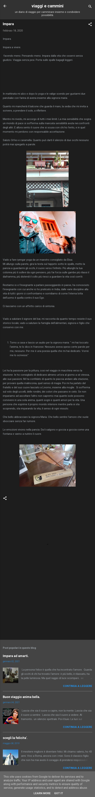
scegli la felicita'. (15, 738)
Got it (58, 793)
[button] (90, 25)
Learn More (42, 793)
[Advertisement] (47, 609)
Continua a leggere (77, 686)
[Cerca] (90, 7)
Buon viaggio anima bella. (21, 697)
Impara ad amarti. (16, 656)
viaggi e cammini (47, 6)
